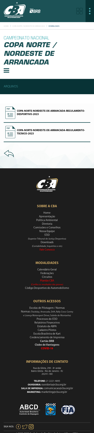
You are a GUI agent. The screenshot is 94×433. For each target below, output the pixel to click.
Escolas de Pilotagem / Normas (47, 308)
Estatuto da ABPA (47, 326)
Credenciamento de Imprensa (47, 337)
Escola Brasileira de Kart (47, 334)
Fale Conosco (47, 249)
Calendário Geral (47, 269)
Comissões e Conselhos (47, 227)
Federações (47, 273)
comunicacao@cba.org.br (58, 388)
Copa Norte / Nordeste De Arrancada (28, 26)
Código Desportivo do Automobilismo (47, 288)
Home (6, 26)
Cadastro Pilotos (47, 330)
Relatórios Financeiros (47, 322)
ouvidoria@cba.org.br (54, 384)
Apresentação (47, 216)
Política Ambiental (47, 220)
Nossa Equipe (47, 231)
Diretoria (47, 224)
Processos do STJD (47, 319)
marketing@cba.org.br (54, 392)
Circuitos (47, 277)
